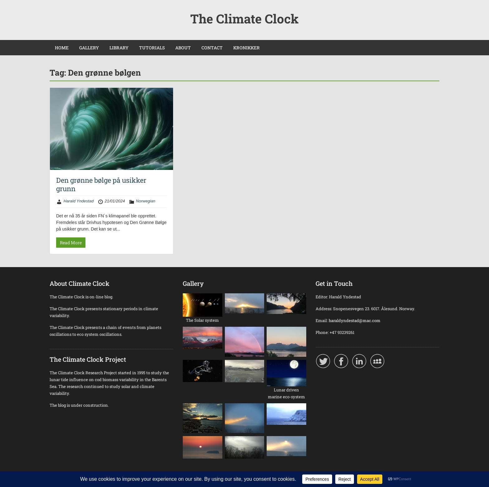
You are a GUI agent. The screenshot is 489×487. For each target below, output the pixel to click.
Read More (71, 243)
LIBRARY (118, 48)
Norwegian (145, 201)
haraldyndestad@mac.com (354, 320)
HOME (62, 48)
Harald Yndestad (79, 201)
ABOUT (183, 48)
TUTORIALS (152, 48)
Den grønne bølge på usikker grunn (101, 184)
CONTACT (212, 48)
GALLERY (89, 48)
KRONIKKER (246, 48)
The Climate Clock (244, 18)
